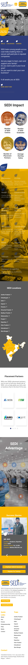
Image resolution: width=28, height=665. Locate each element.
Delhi (3, 301)
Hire (2, 619)
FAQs (2, 626)
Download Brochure (7, 605)
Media (2, 629)
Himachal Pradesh (7, 310)
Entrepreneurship (5, 624)
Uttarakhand (5, 328)
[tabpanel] (8, 409)
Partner (3, 622)
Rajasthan (4, 322)
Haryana (4, 307)
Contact (3, 631)
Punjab (3, 319)
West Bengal (5, 331)
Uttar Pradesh (5, 325)
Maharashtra (5, 316)
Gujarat (3, 304)
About (2, 617)
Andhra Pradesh (6, 294)
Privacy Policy (5, 600)
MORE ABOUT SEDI (6, 87)
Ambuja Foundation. (18, 590)
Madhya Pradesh (6, 313)
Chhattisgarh (5, 298)
